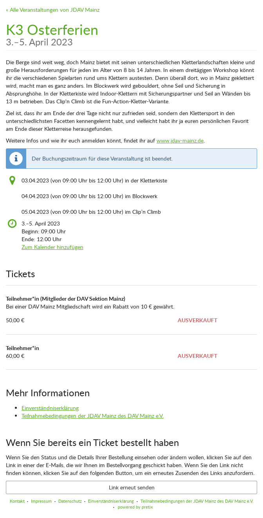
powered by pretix (135, 507)
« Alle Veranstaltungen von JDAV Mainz (52, 9)
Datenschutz (70, 501)
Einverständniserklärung (50, 408)
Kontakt (17, 501)
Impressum (41, 501)
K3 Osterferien (52, 33)
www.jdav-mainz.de (180, 140)
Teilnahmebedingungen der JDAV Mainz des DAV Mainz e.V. (93, 415)
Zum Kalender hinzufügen (52, 247)
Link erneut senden (132, 487)
